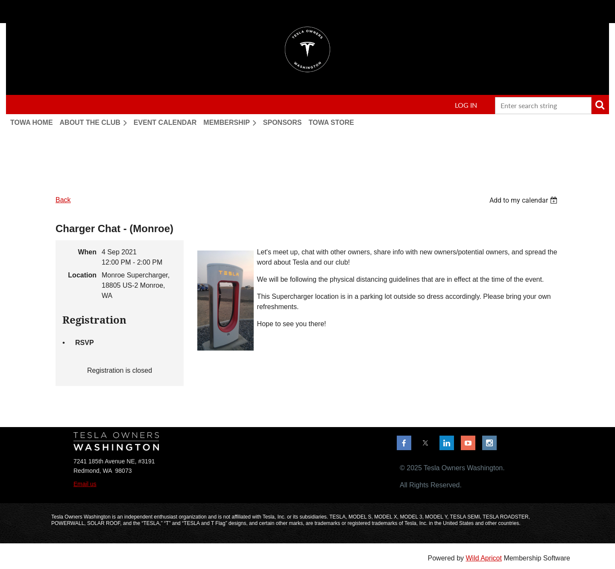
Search (599, 104)
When (87, 252)
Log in (466, 105)
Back (63, 199)
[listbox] (524, 200)
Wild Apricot (483, 558)
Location (82, 275)
